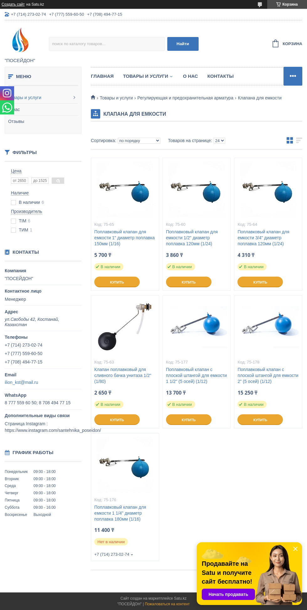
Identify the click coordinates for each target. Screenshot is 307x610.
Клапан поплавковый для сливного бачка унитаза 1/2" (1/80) (122, 375)
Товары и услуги (24, 97)
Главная (102, 76)
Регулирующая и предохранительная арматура (185, 97)
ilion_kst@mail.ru (21, 382)
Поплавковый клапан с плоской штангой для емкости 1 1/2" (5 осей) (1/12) (196, 375)
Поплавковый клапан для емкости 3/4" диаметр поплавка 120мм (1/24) (263, 237)
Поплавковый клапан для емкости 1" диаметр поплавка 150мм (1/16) (124, 237)
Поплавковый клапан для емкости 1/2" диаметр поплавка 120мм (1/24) (192, 237)
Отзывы (16, 121)
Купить (117, 282)
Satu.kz (180, 598)
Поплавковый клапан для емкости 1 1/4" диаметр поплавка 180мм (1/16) (120, 513)
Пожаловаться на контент (167, 604)
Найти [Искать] (183, 43)
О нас (14, 109)
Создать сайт (13, 4)
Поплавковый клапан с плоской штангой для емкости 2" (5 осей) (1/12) (267, 375)
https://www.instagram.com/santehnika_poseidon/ (53, 430)
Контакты (220, 76)
